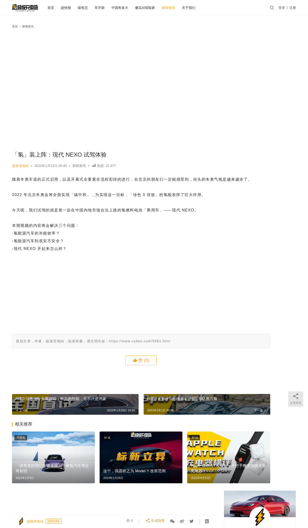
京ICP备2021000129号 (141, 513)
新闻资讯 (179, 8)
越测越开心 (226, 506)
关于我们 (199, 8)
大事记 (207, 506)
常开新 (110, 8)
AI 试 (88, 445)
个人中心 (94, 506)
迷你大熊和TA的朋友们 (208, 513)
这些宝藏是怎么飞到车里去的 (248, 219)
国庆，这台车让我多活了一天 (252, 157)
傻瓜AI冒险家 (156, 8)
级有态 (93, 8)
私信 (271, 119)
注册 (292, 8)
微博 (245, 506)
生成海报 (155, 521)
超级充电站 (20, 166)
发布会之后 (130, 506)
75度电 (20, 445)
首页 (61, 8)
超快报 (76, 8)
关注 (249, 119)
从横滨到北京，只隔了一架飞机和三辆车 (257, 254)
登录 (281, 8)
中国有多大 (130, 8)
